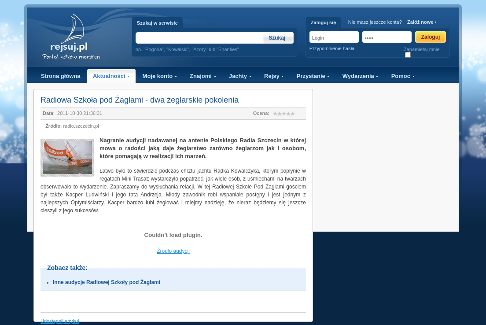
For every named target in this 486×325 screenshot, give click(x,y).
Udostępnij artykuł (59, 321)
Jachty (240, 76)
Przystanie (313, 76)
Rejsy (274, 76)
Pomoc (403, 76)
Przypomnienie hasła (331, 48)
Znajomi (203, 76)
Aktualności (111, 76)
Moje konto (160, 76)
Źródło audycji (173, 251)
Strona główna (61, 76)
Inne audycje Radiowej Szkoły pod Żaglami (106, 282)
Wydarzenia (360, 76)
